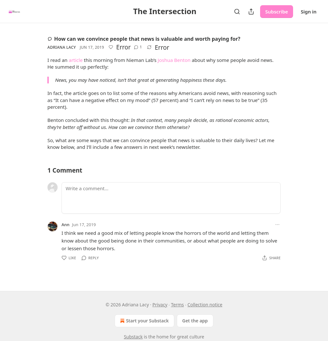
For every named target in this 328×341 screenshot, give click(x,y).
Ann (66, 224)
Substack (133, 337)
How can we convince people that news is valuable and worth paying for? (143, 38)
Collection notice (204, 305)
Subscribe (276, 11)
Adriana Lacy (61, 47)
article (75, 60)
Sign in (308, 11)
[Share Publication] (251, 11)
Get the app (195, 321)
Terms (177, 305)
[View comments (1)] (138, 47)
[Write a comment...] (171, 198)
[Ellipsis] (277, 224)
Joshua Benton (174, 60)
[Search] (237, 11)
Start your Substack (143, 320)
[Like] (111, 47)
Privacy (160, 305)
